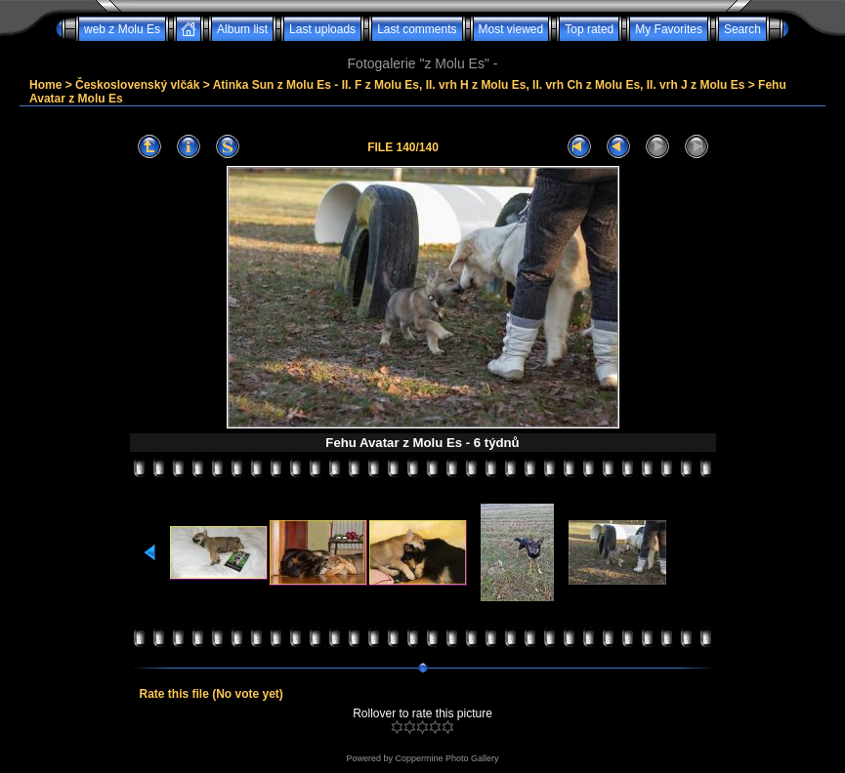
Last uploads (322, 29)
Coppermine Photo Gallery (446, 758)
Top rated (589, 29)
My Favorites (668, 29)
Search (742, 29)
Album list (242, 29)
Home (45, 85)
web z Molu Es (122, 29)
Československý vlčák (137, 85)
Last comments (416, 29)
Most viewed (511, 29)
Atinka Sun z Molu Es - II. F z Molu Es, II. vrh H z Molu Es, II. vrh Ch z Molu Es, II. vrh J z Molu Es (479, 85)
